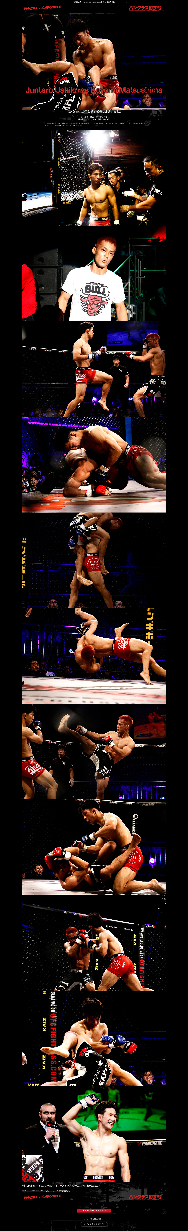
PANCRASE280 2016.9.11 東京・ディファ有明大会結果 (46, 1191)
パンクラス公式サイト (94, 1224)
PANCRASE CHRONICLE (94, 1211)
